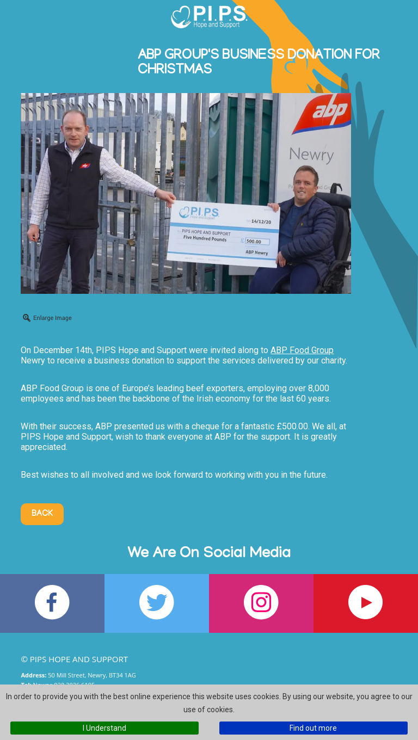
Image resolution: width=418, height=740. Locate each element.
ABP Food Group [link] (302, 350)
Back (42, 514)
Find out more (313, 728)
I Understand (104, 728)
